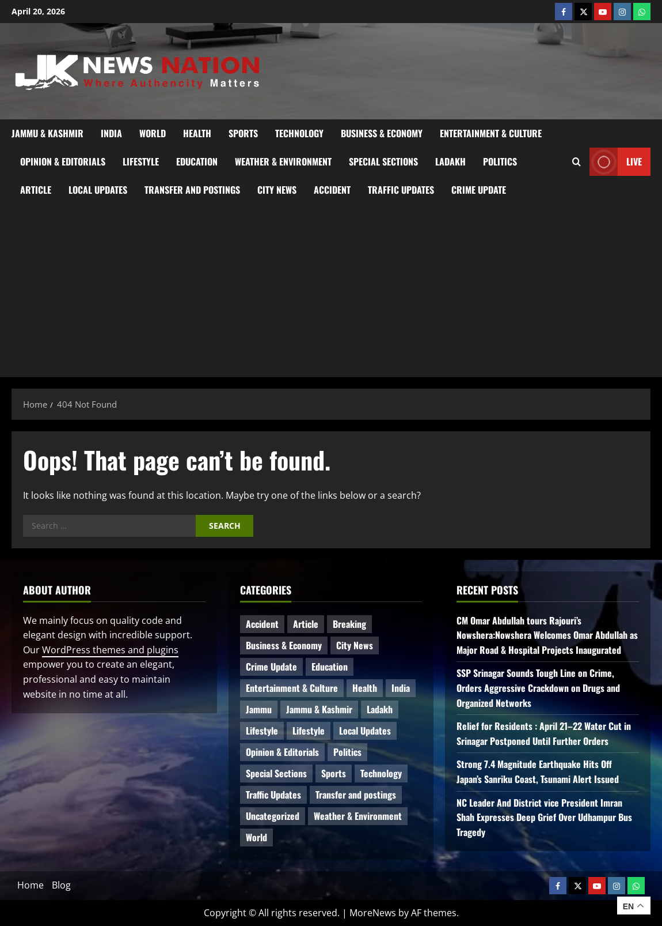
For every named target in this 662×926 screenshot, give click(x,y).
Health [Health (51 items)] (364, 688)
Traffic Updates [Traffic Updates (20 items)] (273, 794)
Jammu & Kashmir (47, 133)
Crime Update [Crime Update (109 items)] (271, 666)
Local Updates (98, 190)
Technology (299, 133)
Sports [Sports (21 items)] (333, 773)
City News (276, 190)
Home (30, 885)
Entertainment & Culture (491, 133)
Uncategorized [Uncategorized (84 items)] (272, 816)
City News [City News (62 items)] (354, 645)
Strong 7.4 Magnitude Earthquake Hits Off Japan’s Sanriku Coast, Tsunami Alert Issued (537, 771)
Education (197, 161)
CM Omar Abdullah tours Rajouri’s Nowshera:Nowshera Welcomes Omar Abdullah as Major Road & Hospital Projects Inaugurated (547, 635)
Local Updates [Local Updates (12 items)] (365, 730)
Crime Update (478, 190)
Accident (332, 190)
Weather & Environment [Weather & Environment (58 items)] (358, 816)
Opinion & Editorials (62, 161)
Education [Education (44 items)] (329, 666)
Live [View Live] (615, 162)
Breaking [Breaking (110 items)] (349, 624)
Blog (61, 885)
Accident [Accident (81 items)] (262, 624)
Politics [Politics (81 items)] (347, 752)
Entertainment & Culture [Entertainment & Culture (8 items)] (292, 688)
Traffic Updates (401, 190)
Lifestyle (141, 161)
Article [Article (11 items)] (305, 624)
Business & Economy (382, 133)
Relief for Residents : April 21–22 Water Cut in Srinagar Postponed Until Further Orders (543, 733)
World (152, 133)
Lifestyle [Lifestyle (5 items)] (308, 730)
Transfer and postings (192, 190)
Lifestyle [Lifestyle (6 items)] (262, 730)
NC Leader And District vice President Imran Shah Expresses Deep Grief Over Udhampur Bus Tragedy (544, 817)
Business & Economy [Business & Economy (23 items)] (284, 645)
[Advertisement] (331, 290)
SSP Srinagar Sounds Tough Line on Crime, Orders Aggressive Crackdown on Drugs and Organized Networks (538, 687)
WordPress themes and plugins (110, 649)
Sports (243, 133)
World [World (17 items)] (256, 837)
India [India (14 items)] (400, 688)
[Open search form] (576, 162)
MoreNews (372, 912)
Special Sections (383, 161)
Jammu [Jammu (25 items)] (259, 709)
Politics (500, 161)
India (111, 133)
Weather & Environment (283, 161)
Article (35, 190)
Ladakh (450, 161)
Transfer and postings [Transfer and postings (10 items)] (355, 794)
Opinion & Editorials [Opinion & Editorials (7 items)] (282, 752)
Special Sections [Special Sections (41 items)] (276, 773)
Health (197, 133)
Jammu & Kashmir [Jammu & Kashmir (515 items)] (319, 709)
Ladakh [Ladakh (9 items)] (380, 709)
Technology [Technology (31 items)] (381, 773)
